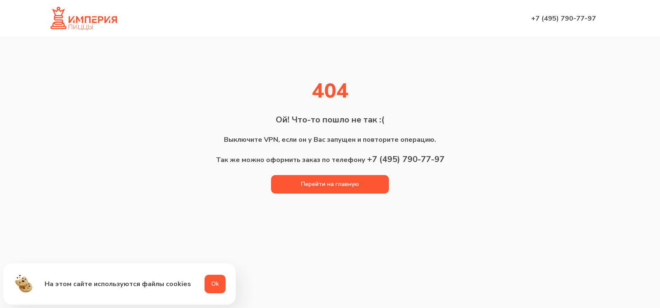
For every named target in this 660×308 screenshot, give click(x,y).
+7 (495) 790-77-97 (563, 18)
